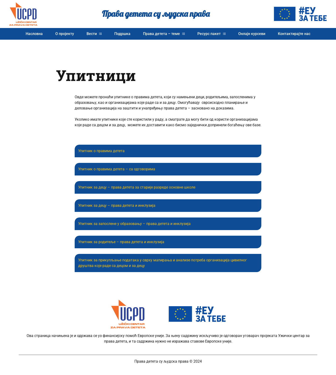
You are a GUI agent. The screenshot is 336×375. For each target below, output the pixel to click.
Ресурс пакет (211, 33)
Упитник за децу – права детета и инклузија (116, 205)
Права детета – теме (164, 33)
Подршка (122, 34)
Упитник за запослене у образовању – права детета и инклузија (134, 223)
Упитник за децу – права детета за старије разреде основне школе (136, 187)
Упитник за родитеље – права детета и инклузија (121, 242)
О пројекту (64, 34)
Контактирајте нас (294, 34)
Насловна (34, 34)
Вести (94, 33)
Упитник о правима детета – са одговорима (116, 169)
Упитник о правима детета (101, 151)
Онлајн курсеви (251, 34)
